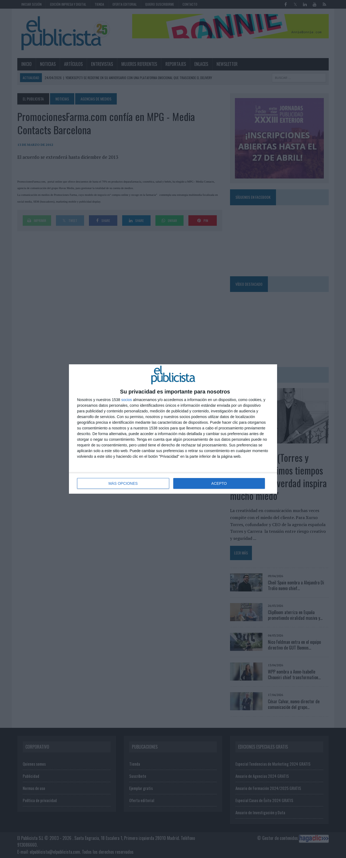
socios (126, 400)
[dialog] (173, 428)
